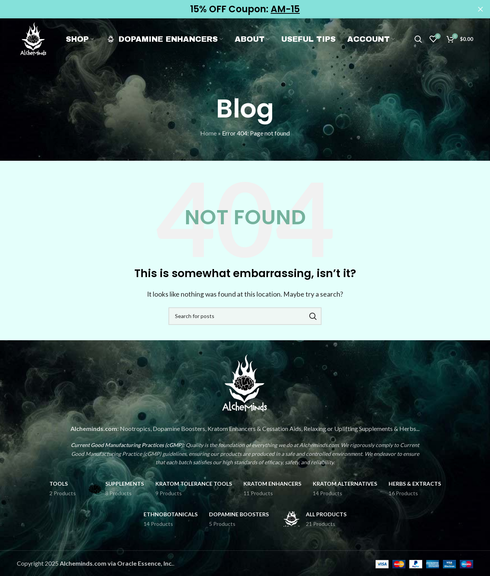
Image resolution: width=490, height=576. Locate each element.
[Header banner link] (233, 9)
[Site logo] (38, 43)
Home (208, 133)
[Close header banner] (480, 9)
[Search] (418, 44)
